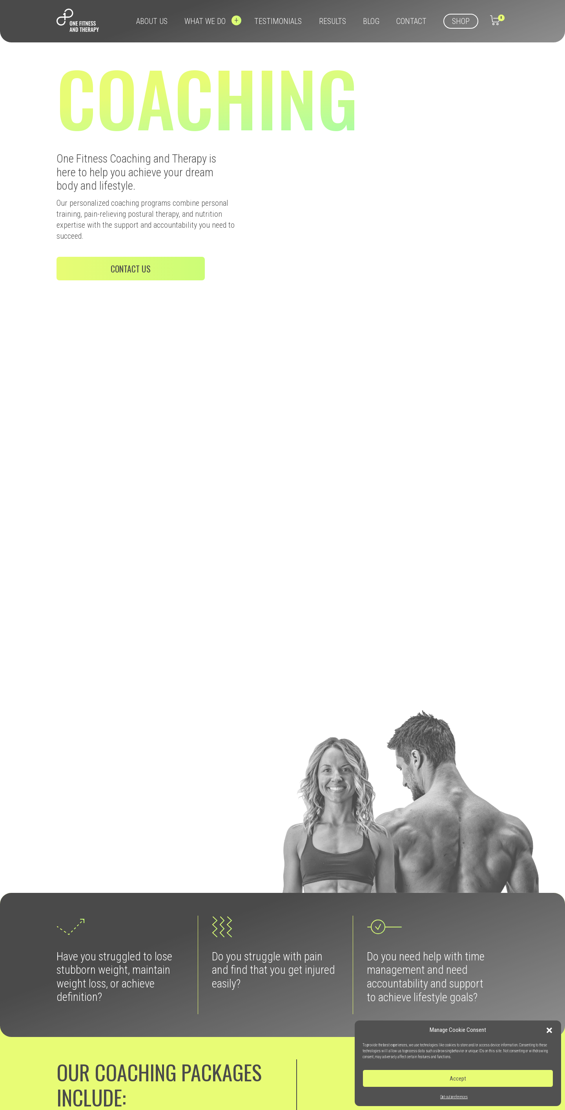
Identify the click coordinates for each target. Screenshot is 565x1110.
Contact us (131, 268)
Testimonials (278, 21)
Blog (371, 21)
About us (152, 21)
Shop (461, 21)
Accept (458, 1078)
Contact (411, 21)
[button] (549, 1030)
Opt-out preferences (454, 1097)
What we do (206, 21)
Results (332, 21)
